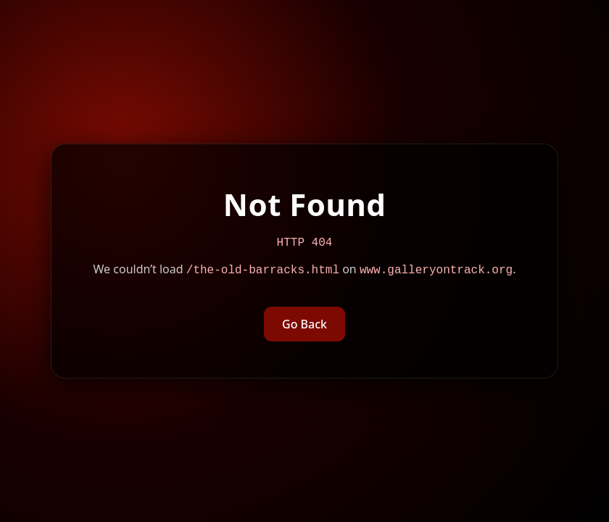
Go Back (304, 326)
